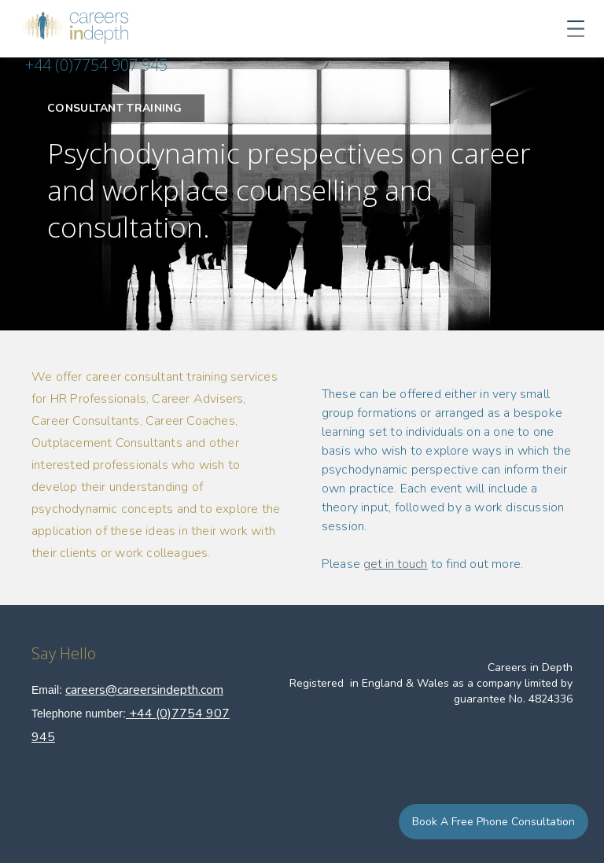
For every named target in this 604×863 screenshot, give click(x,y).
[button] (575, 29)
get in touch (395, 564)
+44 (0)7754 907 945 (96, 65)
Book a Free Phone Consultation (493, 821)
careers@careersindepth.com (144, 690)
